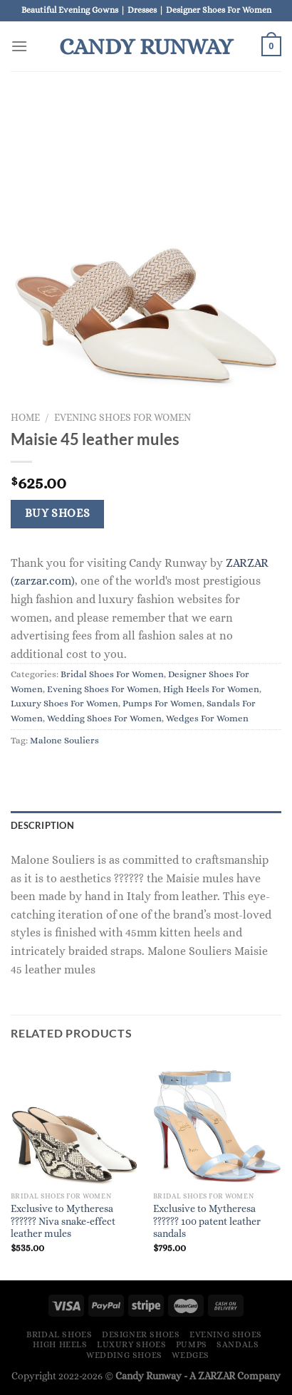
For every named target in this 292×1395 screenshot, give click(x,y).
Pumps (191, 1344)
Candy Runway (146, 46)
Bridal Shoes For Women (112, 674)
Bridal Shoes (59, 1334)
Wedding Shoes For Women (104, 718)
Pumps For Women (162, 703)
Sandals (238, 1344)
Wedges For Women (207, 718)
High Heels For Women (211, 689)
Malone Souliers (64, 740)
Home (25, 417)
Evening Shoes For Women (122, 417)
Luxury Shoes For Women (64, 703)
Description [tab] (42, 825)
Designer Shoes (141, 1334)
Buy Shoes (57, 513)
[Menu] (19, 45)
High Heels (60, 1344)
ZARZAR (216, 1375)
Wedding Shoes (124, 1355)
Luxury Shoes (131, 1344)
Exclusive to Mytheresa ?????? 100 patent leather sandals (207, 1221)
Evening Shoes (225, 1334)
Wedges (190, 1355)
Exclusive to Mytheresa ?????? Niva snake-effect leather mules (63, 1221)
